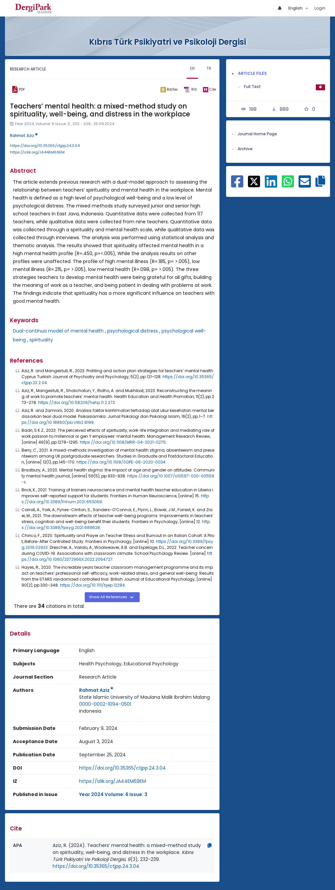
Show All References (108, 597)
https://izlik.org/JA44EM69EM (37, 152)
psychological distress (132, 331)
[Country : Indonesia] (90, 711)
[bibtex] (169, 90)
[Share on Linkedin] (271, 185)
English (296, 8)
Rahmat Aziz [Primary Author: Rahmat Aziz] (96, 690)
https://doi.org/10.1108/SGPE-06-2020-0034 (121, 462)
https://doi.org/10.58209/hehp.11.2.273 (76, 402)
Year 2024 (24, 123)
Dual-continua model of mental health (58, 331)
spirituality (41, 339)
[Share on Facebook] (237, 185)
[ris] (190, 89)
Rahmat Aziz (24, 135)
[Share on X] (254, 181)
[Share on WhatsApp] (288, 185)
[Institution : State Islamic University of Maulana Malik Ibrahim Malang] (144, 697)
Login (319, 8)
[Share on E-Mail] (305, 185)
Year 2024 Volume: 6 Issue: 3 (113, 794)
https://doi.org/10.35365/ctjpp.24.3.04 (45, 145)
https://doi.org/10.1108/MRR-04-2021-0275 (123, 442)
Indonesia (90, 711)
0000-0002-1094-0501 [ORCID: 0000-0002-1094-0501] (105, 704)
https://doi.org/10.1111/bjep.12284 (92, 585)
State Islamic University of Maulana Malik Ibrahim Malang (144, 697)
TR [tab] (208, 68)
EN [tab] (192, 68)
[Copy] (210, 845)
